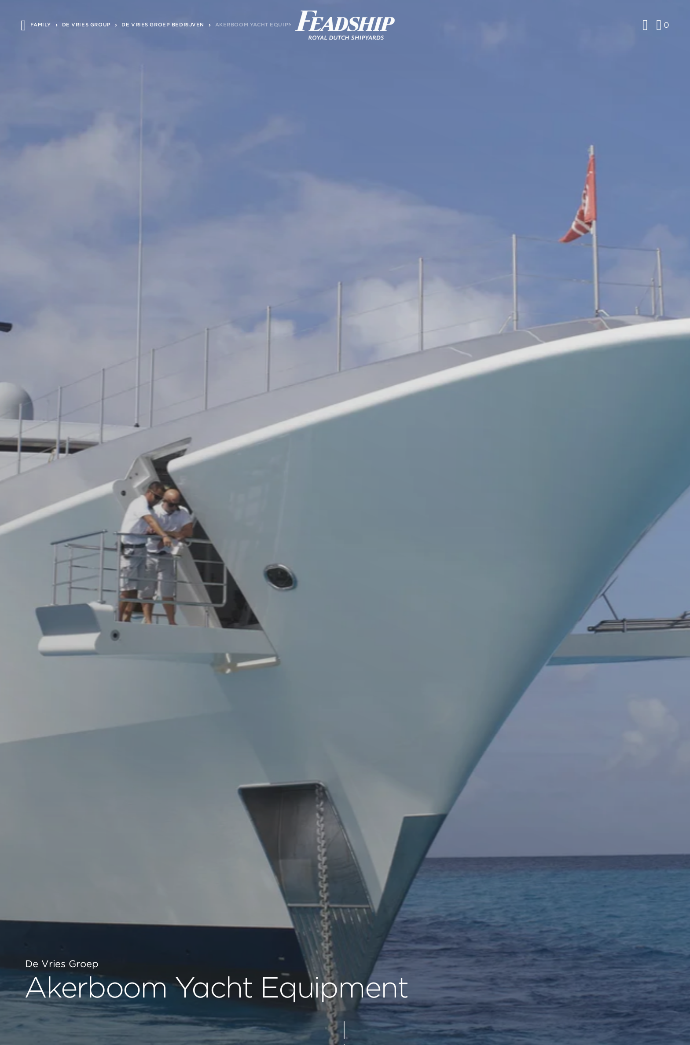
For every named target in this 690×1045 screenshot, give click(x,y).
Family (40, 25)
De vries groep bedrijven (162, 25)
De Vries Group (86, 25)
